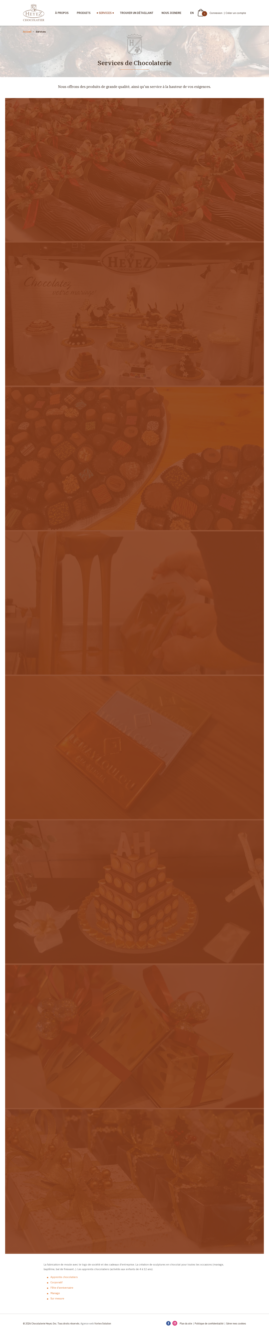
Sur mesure (57, 1298)
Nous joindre (171, 13)
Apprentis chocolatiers (64, 1277)
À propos (62, 13)
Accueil (27, 31)
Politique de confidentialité (209, 1323)
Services (105, 13)
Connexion (216, 13)
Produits (84, 13)
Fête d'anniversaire (61, 1287)
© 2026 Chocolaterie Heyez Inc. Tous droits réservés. (51, 1323)
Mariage (55, 1293)
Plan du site (186, 1323)
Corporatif (56, 1282)
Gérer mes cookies (236, 1323)
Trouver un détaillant (136, 13)
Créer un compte (236, 13)
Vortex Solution (102, 1323)
